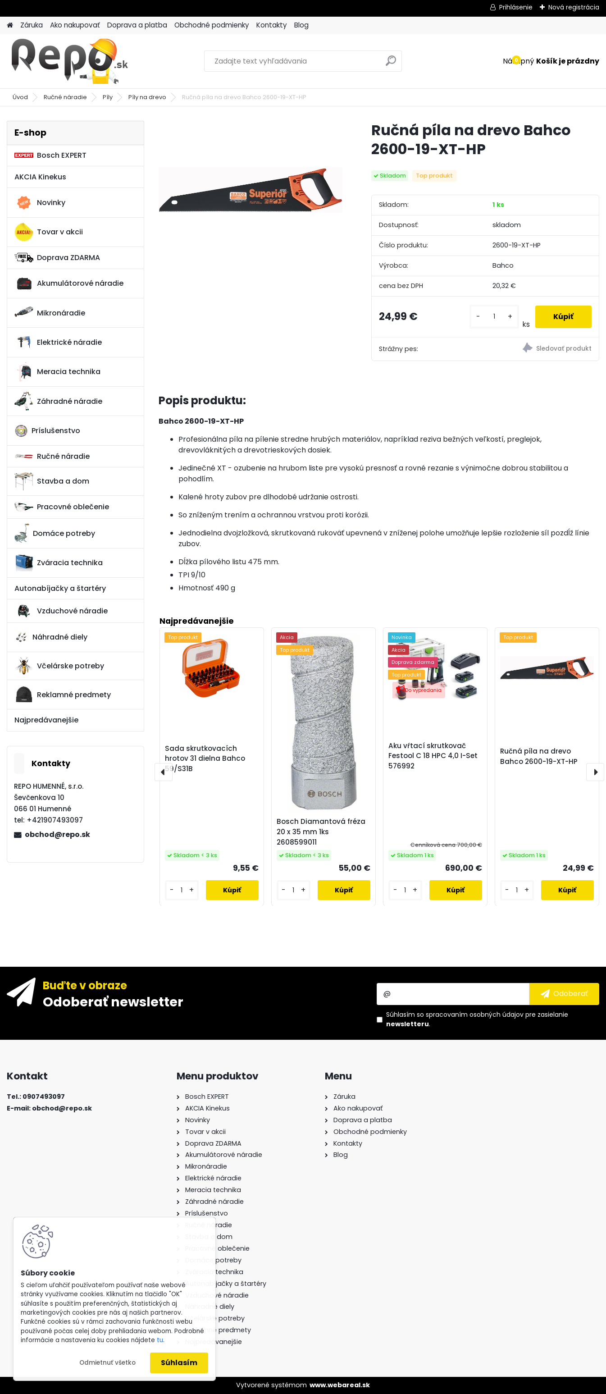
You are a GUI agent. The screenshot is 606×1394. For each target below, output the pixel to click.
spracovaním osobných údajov (475, 1014)
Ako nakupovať (75, 25)
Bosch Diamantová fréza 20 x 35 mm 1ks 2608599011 (321, 832)
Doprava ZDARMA (57, 257)
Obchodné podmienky (211, 25)
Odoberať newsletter (113, 1001)
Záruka (31, 25)
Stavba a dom (51, 481)
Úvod (20, 97)
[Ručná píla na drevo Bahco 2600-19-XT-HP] (250, 190)
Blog (301, 25)
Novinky (39, 202)
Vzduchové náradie (61, 610)
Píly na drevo (147, 97)
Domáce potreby (54, 533)
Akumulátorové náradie (68, 283)
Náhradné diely (50, 637)
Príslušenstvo (47, 430)
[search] (391, 64)
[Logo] (69, 61)
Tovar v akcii (48, 232)
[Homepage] (10, 25)
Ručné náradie (65, 97)
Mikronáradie (49, 312)
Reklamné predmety (62, 694)
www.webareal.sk (340, 1384)
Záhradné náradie (58, 401)
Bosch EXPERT (50, 155)
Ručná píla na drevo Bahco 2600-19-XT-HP (539, 756)
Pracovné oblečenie (61, 507)
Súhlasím (179, 1362)
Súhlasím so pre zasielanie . (477, 1019)
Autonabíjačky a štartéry (60, 588)
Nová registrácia (573, 7)
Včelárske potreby (59, 665)
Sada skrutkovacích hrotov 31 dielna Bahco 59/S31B (205, 758)
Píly (108, 97)
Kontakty (271, 25)
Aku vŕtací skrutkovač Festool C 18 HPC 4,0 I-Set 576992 (433, 755)
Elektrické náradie (58, 342)
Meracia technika (57, 371)
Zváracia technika (58, 562)
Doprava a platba (137, 25)
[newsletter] (564, 993)
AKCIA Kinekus (40, 177)
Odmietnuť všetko (107, 1362)
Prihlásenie (516, 7)
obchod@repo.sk (57, 834)
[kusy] (494, 317)
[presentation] (164, 772)
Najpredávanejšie (46, 720)
